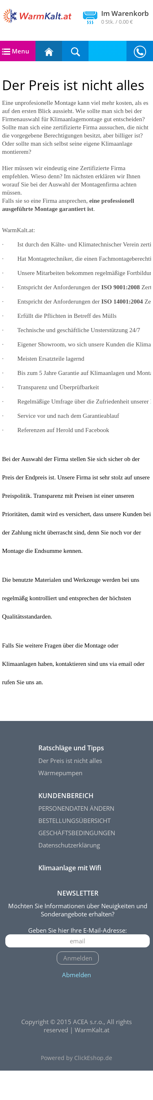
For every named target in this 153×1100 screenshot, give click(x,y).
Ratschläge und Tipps (71, 777)
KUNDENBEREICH (65, 825)
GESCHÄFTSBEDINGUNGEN (76, 862)
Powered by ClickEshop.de (76, 1087)
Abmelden (76, 1004)
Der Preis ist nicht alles (70, 790)
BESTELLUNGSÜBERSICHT (74, 850)
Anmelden (77, 987)
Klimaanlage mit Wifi (69, 897)
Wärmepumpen (60, 802)
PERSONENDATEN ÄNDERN (76, 838)
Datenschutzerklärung (69, 874)
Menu (15, 51)
